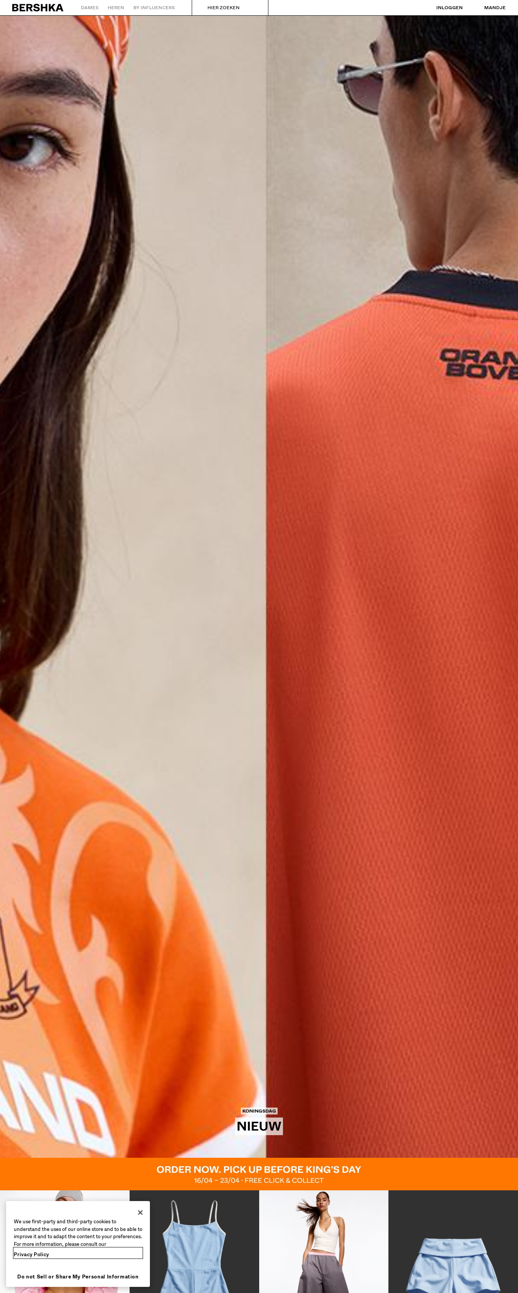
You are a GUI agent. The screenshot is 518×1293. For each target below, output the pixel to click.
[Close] (140, 1212)
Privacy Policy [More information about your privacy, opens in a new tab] (31, 1254)
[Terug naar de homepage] (38, 7)
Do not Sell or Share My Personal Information (78, 1276)
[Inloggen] (442, 7)
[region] (78, 1244)
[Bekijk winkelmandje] (487, 7)
